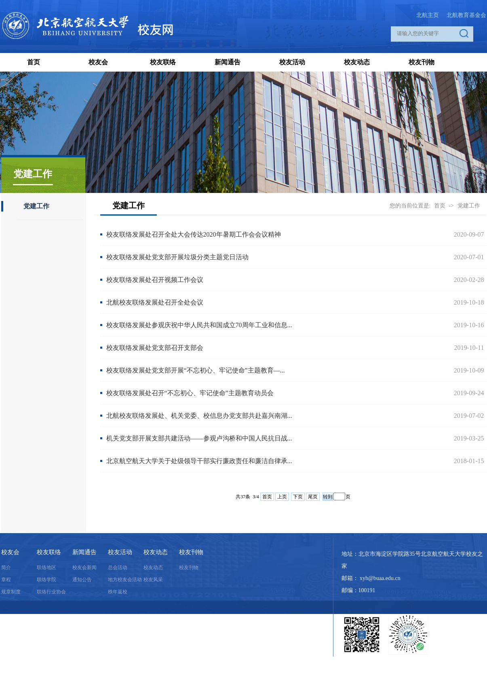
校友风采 (153, 579)
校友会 (98, 62)
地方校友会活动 (125, 579)
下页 (298, 497)
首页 (33, 62)
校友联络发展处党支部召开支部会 (154, 347)
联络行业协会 (51, 592)
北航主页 (427, 15)
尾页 (313, 497)
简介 (6, 567)
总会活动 (117, 567)
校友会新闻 (84, 567)
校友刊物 (421, 62)
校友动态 (357, 62)
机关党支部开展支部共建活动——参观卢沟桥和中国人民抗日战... (199, 438)
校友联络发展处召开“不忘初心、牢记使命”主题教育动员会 (190, 393)
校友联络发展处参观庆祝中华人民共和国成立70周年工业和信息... (199, 325)
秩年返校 (117, 592)
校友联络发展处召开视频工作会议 (154, 279)
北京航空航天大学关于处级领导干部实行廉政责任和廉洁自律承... (199, 460)
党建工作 (36, 206)
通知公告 (82, 579)
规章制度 (11, 592)
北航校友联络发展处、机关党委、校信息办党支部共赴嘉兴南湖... (199, 415)
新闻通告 (227, 62)
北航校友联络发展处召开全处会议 (154, 302)
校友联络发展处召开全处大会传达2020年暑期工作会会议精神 (193, 234)
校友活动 (292, 62)
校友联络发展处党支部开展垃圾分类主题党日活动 (177, 257)
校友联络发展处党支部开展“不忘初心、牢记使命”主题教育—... (195, 370)
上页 (282, 497)
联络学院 (46, 579)
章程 (6, 579)
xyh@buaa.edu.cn (380, 578)
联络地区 (46, 567)
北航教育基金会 (466, 15)
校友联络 (163, 62)
